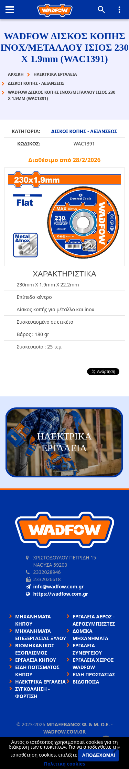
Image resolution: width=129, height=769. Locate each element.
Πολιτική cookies (64, 763)
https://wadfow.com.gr (57, 593)
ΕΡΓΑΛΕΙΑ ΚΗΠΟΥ (35, 660)
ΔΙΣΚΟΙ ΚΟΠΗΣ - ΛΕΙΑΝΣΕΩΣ (84, 131)
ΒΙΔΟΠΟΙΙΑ (86, 681)
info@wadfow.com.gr (55, 586)
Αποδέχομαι (98, 755)
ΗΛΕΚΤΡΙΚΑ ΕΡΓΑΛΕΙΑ (40, 681)
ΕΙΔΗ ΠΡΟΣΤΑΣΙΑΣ (94, 674)
